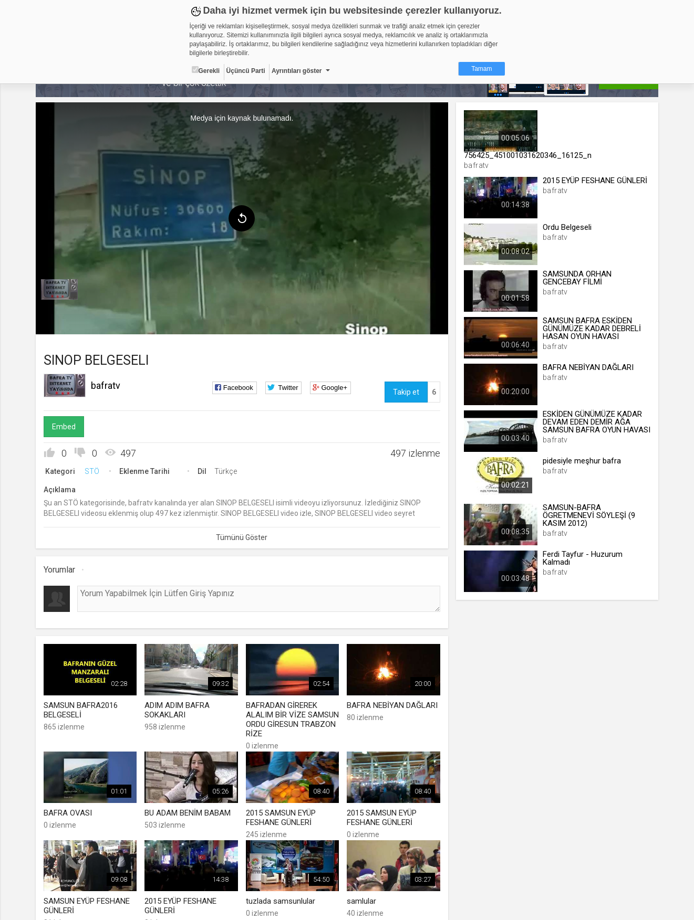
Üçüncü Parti (245, 71)
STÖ (92, 471)
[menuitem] (59, 289)
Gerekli (206, 70)
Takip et (406, 392)
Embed (64, 426)
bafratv (105, 385)
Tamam (481, 68)
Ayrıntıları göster (297, 71)
